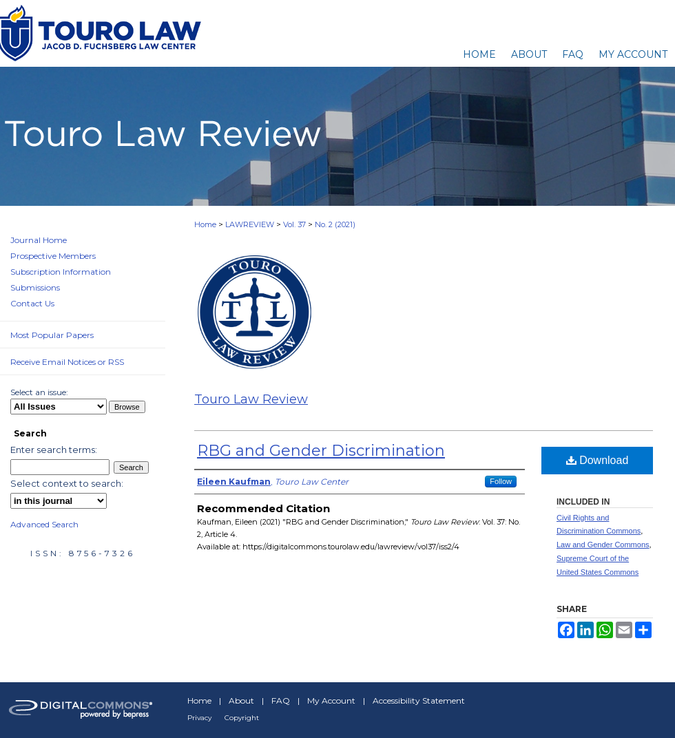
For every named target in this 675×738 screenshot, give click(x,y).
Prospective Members (53, 256)
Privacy (199, 717)
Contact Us (32, 303)
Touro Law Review (251, 399)
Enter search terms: (53, 449)
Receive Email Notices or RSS (67, 362)
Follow (501, 481)
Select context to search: (66, 483)
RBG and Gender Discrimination (321, 450)
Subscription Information (60, 271)
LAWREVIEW (249, 224)
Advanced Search (44, 524)
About (241, 700)
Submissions (35, 287)
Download (597, 460)
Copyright (242, 717)
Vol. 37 (294, 224)
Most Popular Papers (52, 335)
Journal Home (38, 240)
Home (205, 224)
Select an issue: (39, 392)
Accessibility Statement (419, 700)
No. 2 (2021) (335, 224)
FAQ (280, 700)
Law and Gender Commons (603, 544)
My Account (331, 700)
